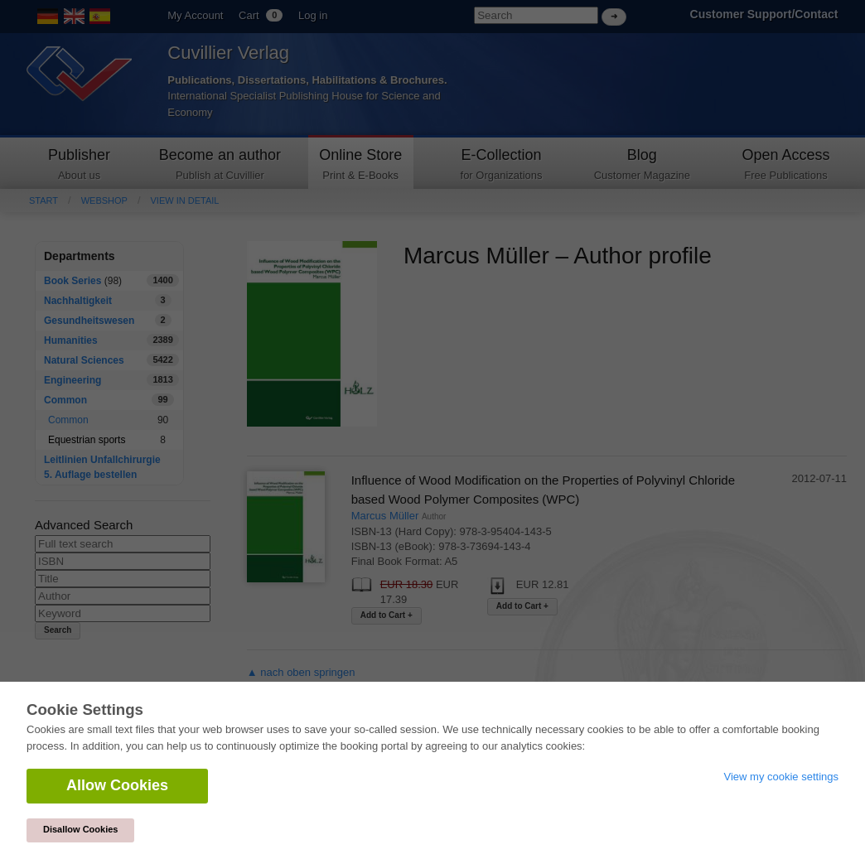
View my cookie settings (781, 776)
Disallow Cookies (80, 829)
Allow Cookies (117, 785)
